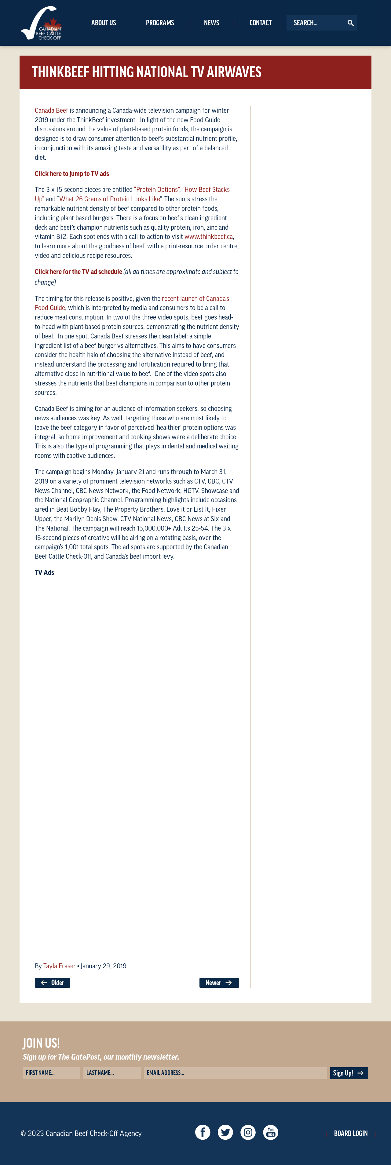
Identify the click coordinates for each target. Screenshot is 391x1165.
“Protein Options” (156, 189)
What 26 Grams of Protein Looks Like (109, 199)
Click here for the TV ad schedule (78, 271)
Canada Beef (51, 110)
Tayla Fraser (59, 966)
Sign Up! (349, 1073)
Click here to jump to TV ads (72, 173)
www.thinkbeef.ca (209, 236)
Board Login (351, 1133)
